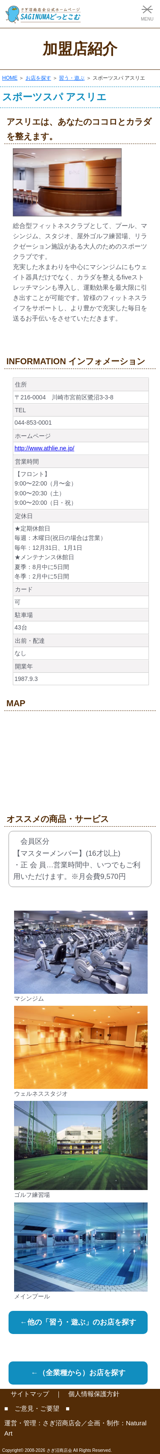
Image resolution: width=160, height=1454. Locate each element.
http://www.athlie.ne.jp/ (44, 448)
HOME (9, 78)
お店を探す (38, 78)
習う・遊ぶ (71, 78)
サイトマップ (30, 1393)
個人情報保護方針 (93, 1393)
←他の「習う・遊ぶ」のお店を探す (78, 1322)
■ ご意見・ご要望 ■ (37, 1408)
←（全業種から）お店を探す (78, 1373)
